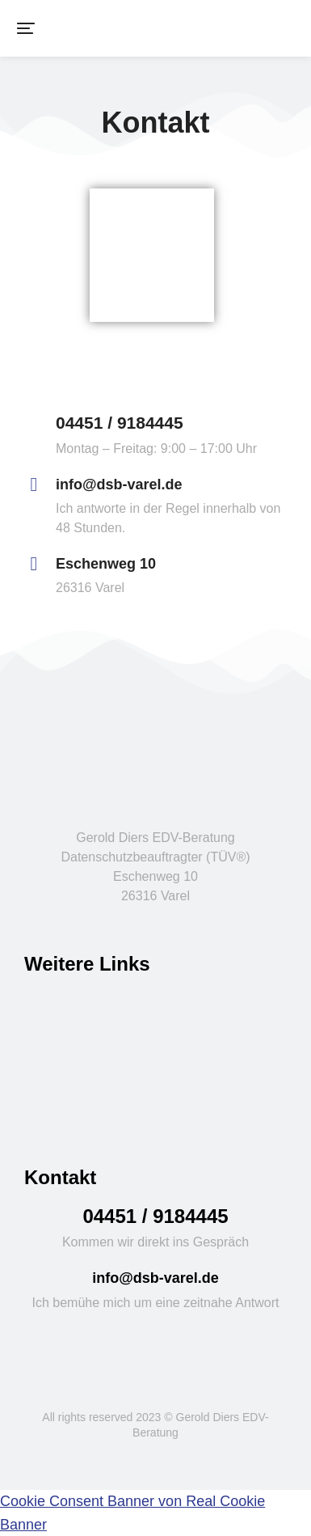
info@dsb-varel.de (119, 484)
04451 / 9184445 (119, 422)
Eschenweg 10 (106, 564)
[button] (26, 28)
